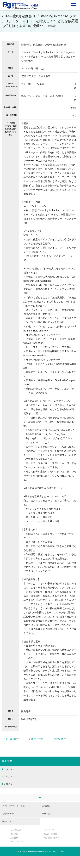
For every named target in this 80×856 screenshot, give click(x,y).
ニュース (8, 769)
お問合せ (8, 784)
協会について (8, 821)
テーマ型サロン (49, 813)
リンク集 (14, 834)
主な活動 (46, 805)
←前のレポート (12, 738)
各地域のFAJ (8, 813)
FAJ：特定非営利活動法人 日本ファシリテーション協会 (21, 5)
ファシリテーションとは (13, 805)
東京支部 (7, 760)
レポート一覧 (36, 738)
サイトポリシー (16, 841)
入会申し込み (16, 830)
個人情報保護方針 (51, 838)
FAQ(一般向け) (50, 834)
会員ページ (49, 830)
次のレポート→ (62, 738)
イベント (8, 776)
